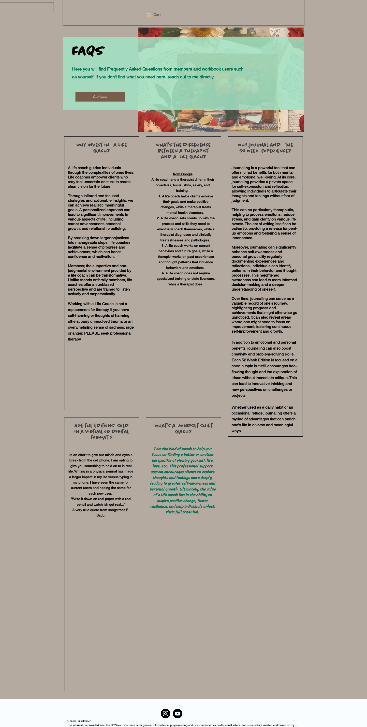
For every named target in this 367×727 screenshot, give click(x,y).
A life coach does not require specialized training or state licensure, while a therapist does (186, 278)
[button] (156, 14)
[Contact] (100, 97)
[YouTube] (177, 713)
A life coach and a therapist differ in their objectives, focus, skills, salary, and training (182, 185)
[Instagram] (165, 713)
